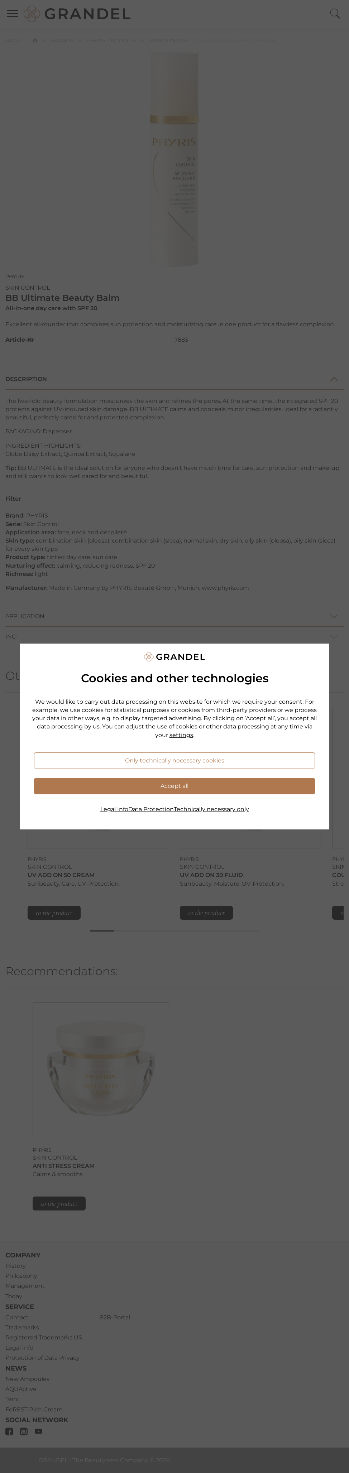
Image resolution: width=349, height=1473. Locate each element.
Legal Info (114, 809)
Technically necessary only (211, 809)
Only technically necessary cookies (174, 760)
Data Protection (151, 809)
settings (181, 735)
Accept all (174, 786)
